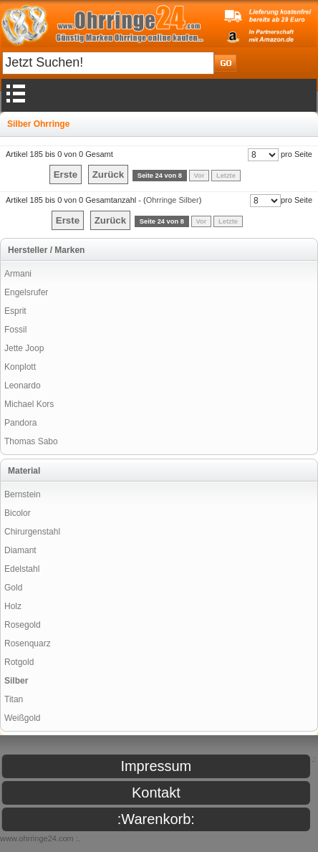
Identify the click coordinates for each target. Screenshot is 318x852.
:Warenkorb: (156, 819)
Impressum (155, 766)
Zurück (108, 174)
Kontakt (156, 792)
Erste (65, 174)
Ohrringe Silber (172, 200)
